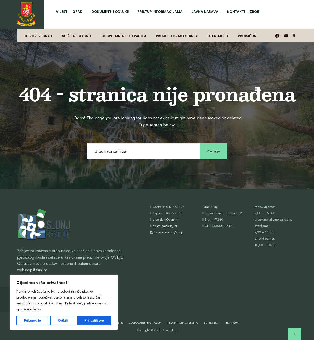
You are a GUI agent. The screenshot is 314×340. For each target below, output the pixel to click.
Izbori (254, 11)
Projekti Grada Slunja (177, 36)
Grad (77, 11)
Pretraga (213, 151)
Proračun (247, 36)
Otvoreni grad (38, 36)
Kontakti (236, 11)
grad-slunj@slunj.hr (165, 219)
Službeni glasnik (77, 36)
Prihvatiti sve (94, 320)
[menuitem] (80, 10)
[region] (64, 302)
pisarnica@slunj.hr (165, 225)
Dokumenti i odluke (110, 11)
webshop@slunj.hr (32, 270)
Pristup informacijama (160, 11)
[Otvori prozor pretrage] (294, 35)
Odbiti (63, 320)
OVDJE (117, 257)
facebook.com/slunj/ (168, 232)
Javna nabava (204, 11)
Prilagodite (32, 320)
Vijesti (62, 11)
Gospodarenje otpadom (123, 36)
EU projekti (218, 36)
